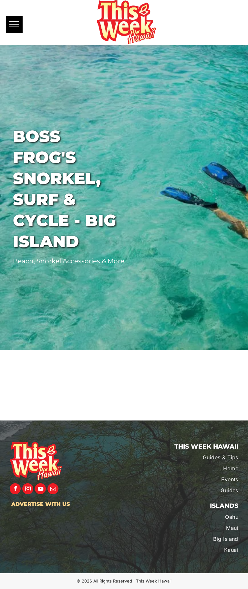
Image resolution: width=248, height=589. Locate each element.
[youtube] (40, 489)
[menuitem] (204, 457)
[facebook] (15, 489)
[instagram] (27, 489)
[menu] (14, 24)
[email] (52, 489)
